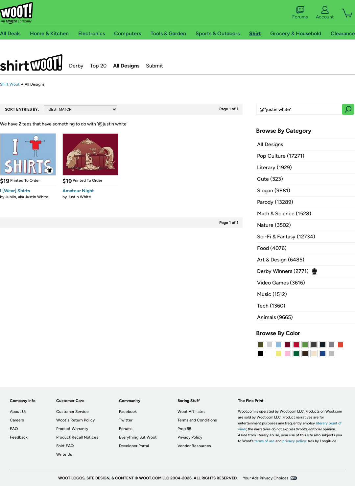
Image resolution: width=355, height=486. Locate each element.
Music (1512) (272, 294)
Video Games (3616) (281, 283)
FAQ (14, 428)
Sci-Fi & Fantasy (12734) (286, 236)
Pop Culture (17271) (280, 156)
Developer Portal (134, 446)
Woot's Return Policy (75, 420)
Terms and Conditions (197, 420)
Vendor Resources (194, 446)
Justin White (79, 197)
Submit (154, 66)
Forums (300, 13)
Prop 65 (184, 428)
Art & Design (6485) (280, 259)
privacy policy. (294, 441)
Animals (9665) (275, 317)
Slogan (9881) (273, 190)
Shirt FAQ (65, 446)
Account (325, 13)
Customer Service (72, 411)
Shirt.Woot (31, 62)
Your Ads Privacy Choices (266, 478)
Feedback (19, 437)
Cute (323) (270, 179)
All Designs (126, 66)
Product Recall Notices (77, 437)
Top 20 (98, 66)
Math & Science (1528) (284, 213)
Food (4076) (272, 248)
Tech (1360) (271, 306)
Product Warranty (72, 428)
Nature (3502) (274, 225)
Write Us (64, 454)
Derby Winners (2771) (283, 271)
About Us (18, 411)
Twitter (125, 420)
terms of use (264, 441)
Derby (76, 66)
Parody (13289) (275, 202)
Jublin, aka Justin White (26, 197)
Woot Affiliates (191, 411)
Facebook (128, 411)
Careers (17, 420)
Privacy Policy (190, 437)
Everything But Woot (138, 437)
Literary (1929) (274, 167)
